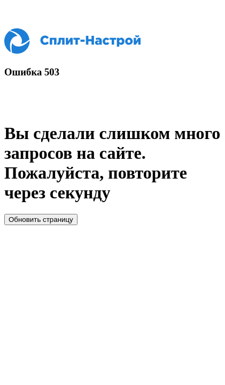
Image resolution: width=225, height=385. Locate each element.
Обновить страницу (41, 219)
